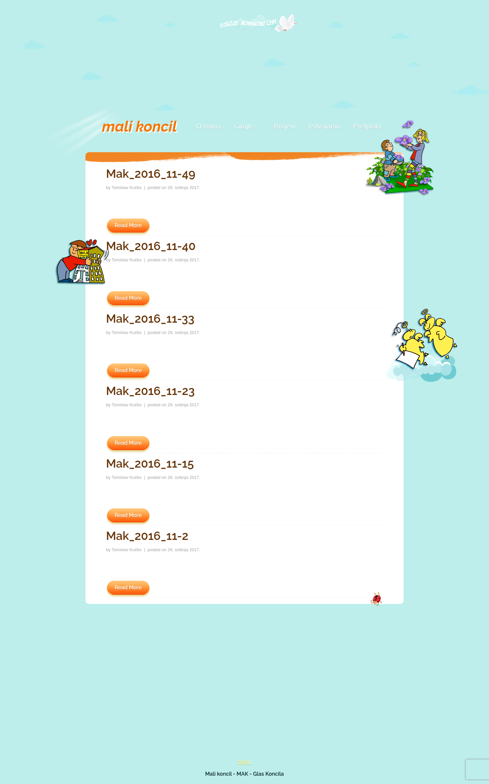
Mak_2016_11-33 (150, 318)
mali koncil (139, 126)
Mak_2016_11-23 (150, 391)
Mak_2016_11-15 (150, 463)
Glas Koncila (268, 774)
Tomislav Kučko (126, 187)
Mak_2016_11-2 (147, 536)
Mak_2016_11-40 (151, 246)
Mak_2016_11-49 (150, 173)
